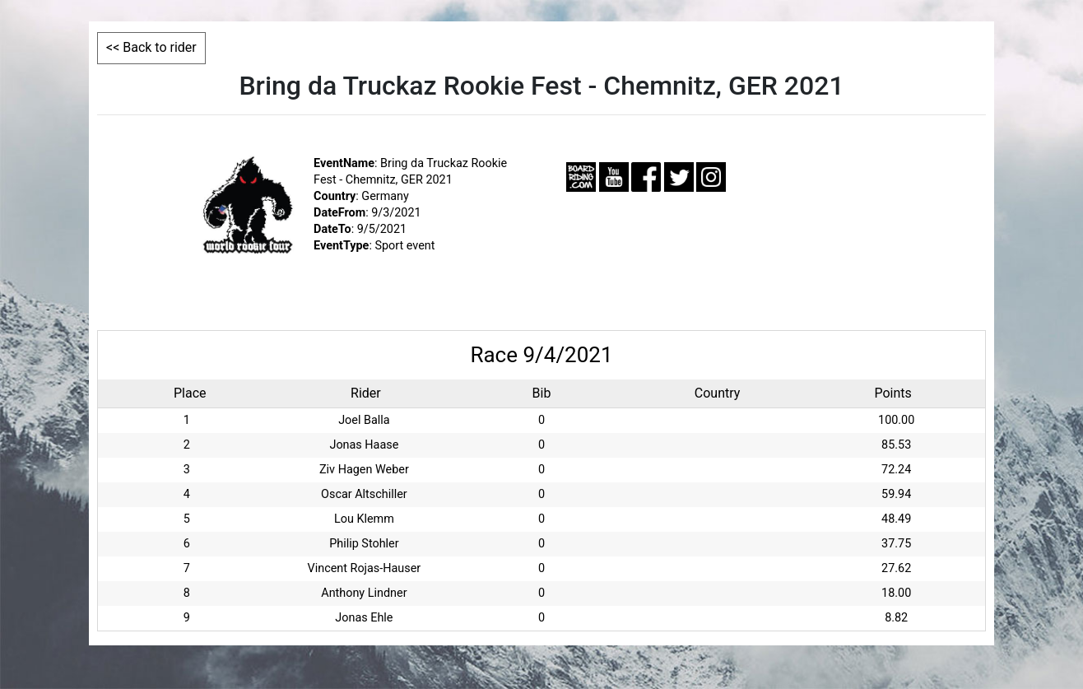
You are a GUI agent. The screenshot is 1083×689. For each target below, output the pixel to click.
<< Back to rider (151, 47)
